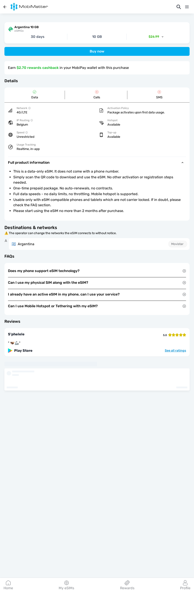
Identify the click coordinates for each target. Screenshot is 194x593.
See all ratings (175, 350)
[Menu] (187, 7)
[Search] (179, 7)
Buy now (97, 51)
